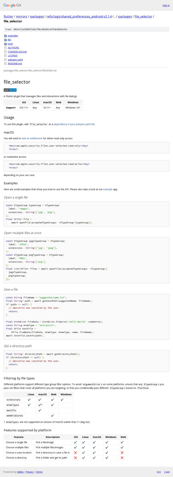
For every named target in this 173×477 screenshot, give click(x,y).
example (108, 189)
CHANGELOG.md (17, 51)
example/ (13, 35)
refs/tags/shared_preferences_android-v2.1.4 (79, 16)
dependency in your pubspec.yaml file (74, 124)
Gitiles (20, 471)
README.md (15, 63)
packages (37, 16)
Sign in (166, 5)
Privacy (29, 471)
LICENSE (12, 55)
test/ (10, 43)
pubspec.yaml (15, 59)
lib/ (9, 39)
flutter (8, 16)
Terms (39, 471)
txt (159, 471)
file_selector (143, 16)
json (167, 471)
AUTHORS (13, 47)
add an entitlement (32, 138)
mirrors (21, 16)
